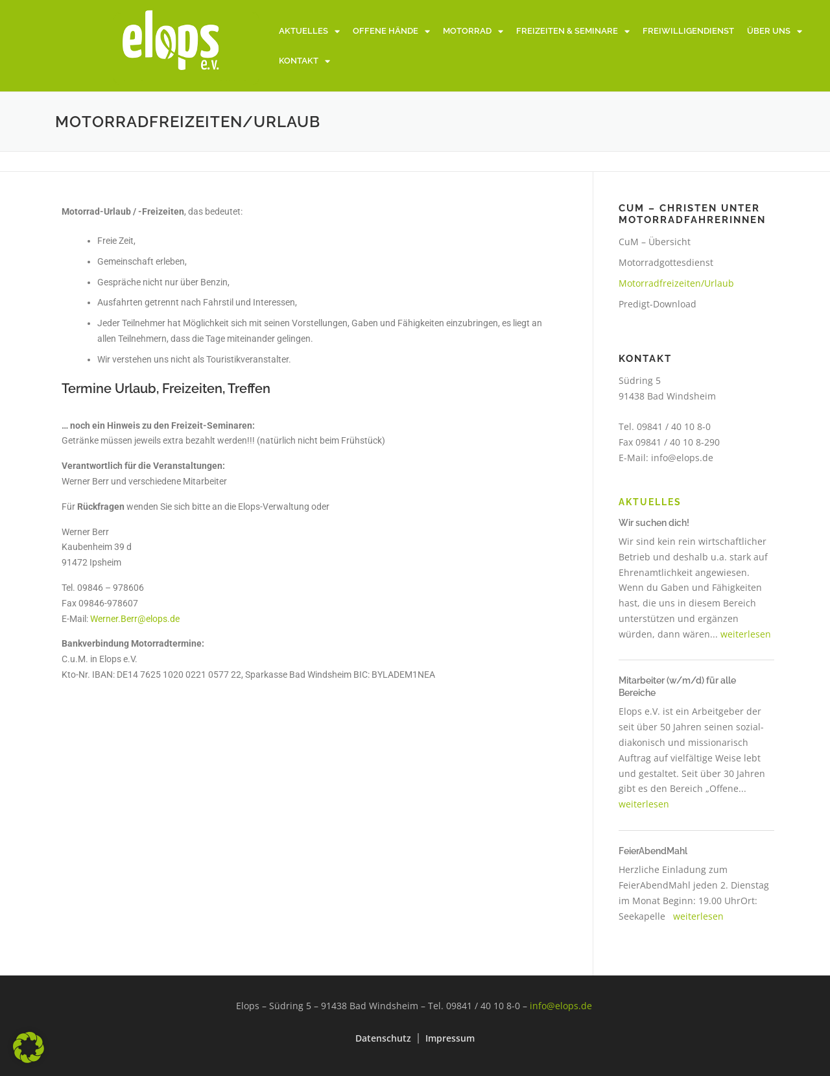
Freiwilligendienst (688, 31)
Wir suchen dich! (654, 523)
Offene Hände (391, 31)
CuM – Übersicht (655, 241)
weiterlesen (745, 634)
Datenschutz (383, 1038)
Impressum (450, 1038)
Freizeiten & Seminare (573, 31)
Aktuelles (309, 31)
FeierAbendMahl (653, 851)
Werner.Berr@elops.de (135, 619)
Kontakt (304, 61)
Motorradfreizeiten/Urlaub (676, 283)
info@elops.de (682, 457)
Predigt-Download (657, 304)
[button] (28, 1047)
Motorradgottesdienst (666, 262)
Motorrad (473, 31)
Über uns (774, 31)
